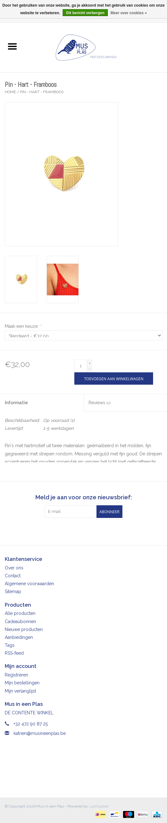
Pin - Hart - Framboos (42, 92)
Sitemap (13, 591)
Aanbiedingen (19, 637)
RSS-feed (14, 653)
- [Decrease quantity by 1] (89, 369)
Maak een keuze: (23, 326)
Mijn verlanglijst (20, 691)
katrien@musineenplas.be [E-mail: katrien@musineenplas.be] (40, 733)
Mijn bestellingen (22, 682)
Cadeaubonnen (20, 621)
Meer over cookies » (128, 13)
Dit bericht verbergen (85, 13)
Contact (13, 575)
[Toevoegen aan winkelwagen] (113, 378)
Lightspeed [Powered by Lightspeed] (98, 806)
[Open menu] (12, 46)
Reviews (99, 402)
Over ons (14, 567)
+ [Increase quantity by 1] (89, 363)
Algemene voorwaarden (29, 583)
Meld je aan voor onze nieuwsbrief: (83, 497)
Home (10, 92)
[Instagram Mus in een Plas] (89, 531)
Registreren (16, 674)
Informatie (16, 402)
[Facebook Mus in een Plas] (78, 531)
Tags (10, 645)
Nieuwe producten (24, 629)
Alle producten (20, 613)
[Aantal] (80, 366)
